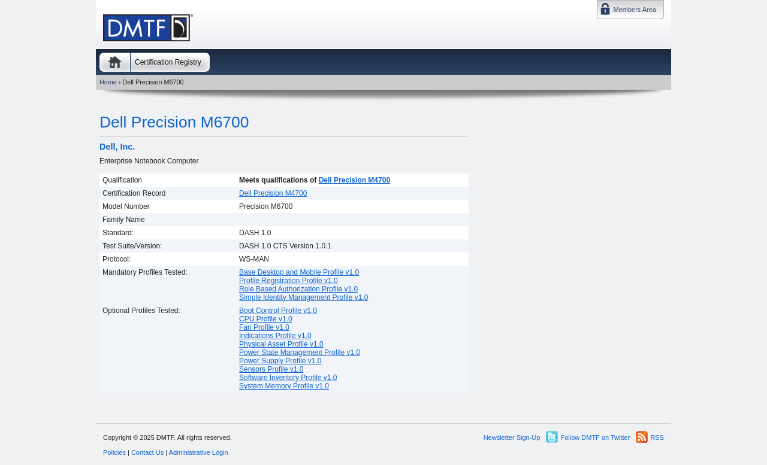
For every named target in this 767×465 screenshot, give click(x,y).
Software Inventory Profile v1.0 (288, 377)
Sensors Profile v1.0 (271, 369)
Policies (114, 452)
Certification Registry (168, 62)
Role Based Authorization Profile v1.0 (298, 289)
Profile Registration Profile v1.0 (288, 280)
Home (114, 62)
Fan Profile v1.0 (264, 327)
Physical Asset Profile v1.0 (281, 344)
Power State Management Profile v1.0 (299, 352)
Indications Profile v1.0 (275, 336)
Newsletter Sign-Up (512, 437)
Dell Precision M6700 (174, 122)
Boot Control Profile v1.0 (278, 310)
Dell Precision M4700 (354, 180)
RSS (657, 437)
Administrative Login (198, 452)
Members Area (634, 9)
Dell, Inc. (117, 146)
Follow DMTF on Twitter (595, 437)
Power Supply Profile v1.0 (280, 361)
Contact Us (147, 452)
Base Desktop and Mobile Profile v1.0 (299, 272)
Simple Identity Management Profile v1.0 (303, 297)
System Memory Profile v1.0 (284, 386)
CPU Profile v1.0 (265, 319)
